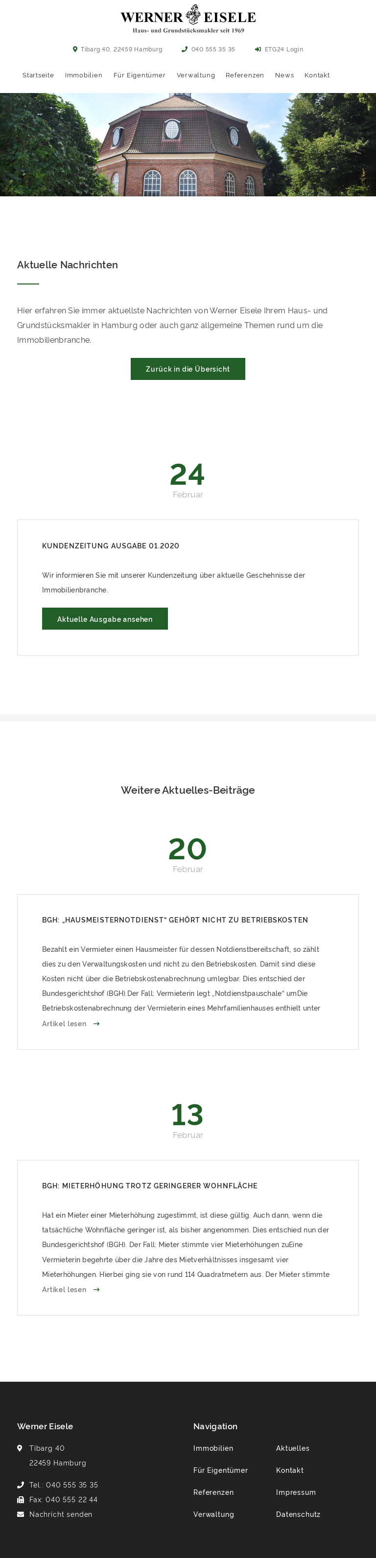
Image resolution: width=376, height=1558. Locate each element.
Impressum (296, 1491)
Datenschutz (298, 1513)
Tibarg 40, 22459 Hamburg (118, 49)
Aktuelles (293, 1447)
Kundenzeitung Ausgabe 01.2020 (111, 545)
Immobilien (84, 74)
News (284, 74)
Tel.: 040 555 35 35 (63, 1484)
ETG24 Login (279, 49)
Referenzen (245, 74)
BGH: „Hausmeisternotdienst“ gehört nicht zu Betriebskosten (175, 919)
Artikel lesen (65, 1023)
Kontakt (317, 74)
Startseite (38, 74)
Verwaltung (196, 74)
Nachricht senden (61, 1513)
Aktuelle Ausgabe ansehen (105, 618)
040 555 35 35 (208, 49)
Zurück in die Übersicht (188, 368)
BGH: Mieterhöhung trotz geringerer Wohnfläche (150, 1185)
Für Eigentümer (140, 74)
